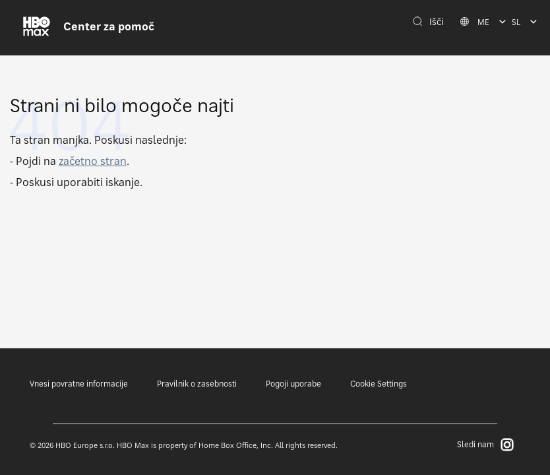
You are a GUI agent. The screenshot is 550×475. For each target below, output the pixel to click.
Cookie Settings (378, 383)
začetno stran (93, 161)
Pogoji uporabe (293, 383)
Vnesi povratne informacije (79, 383)
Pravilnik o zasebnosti (197, 383)
